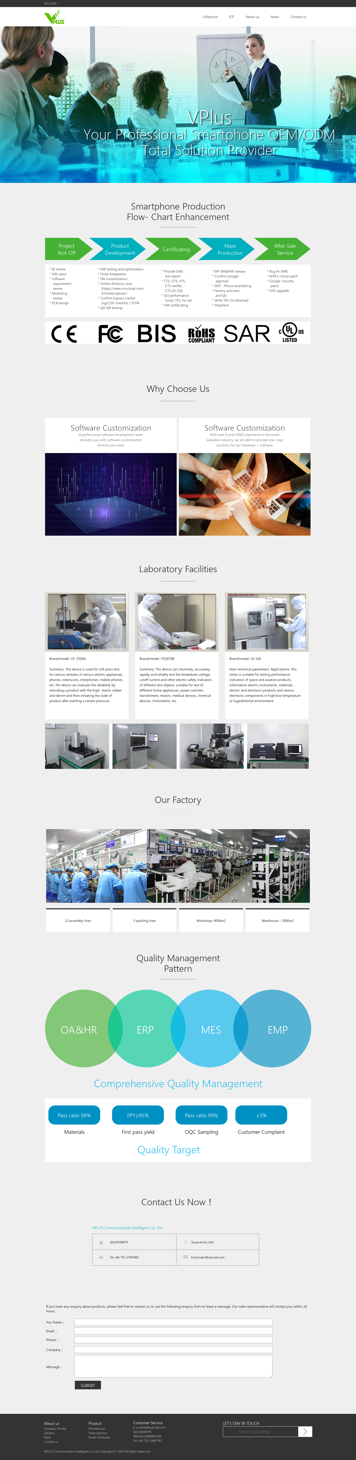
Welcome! (50, 3)
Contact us (299, 16)
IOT (231, 16)
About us (252, 16)
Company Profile (55, 1428)
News (275, 16)
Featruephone (98, 1433)
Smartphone (97, 1428)
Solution (49, 1433)
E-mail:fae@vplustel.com (149, 1427)
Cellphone (210, 16)
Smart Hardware (99, 1437)
